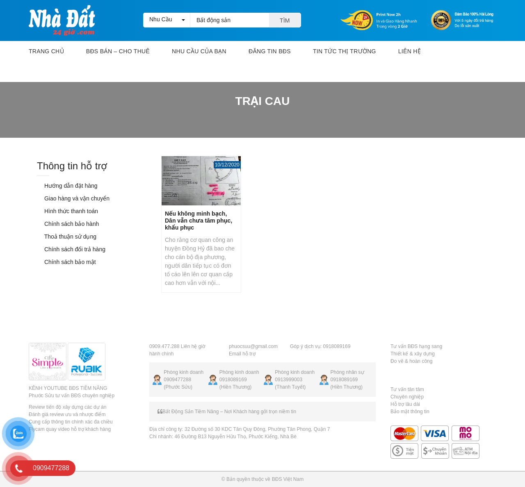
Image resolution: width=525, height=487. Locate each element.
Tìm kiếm (285, 22)
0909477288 (177, 379)
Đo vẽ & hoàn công (411, 361)
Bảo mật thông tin (409, 411)
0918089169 (233, 379)
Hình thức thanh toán (67, 211)
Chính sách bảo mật (66, 262)
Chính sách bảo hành (68, 224)
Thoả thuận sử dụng (66, 236)
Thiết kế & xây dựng (412, 354)
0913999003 (288, 379)
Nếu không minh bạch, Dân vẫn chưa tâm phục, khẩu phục (198, 220)
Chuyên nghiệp (407, 397)
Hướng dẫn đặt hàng (67, 185)
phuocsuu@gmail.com (253, 346)
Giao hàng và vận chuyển (73, 198)
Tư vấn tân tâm (407, 389)
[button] (166, 20)
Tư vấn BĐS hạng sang (416, 346)
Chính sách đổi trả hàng (71, 249)
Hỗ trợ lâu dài (405, 404)
